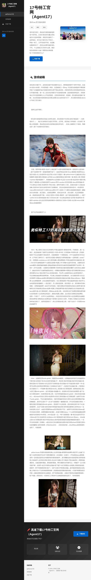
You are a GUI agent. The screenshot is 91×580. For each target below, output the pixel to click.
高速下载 (29, 575)
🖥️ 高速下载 (36, 58)
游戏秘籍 (29, 571)
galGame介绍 (30, 568)
